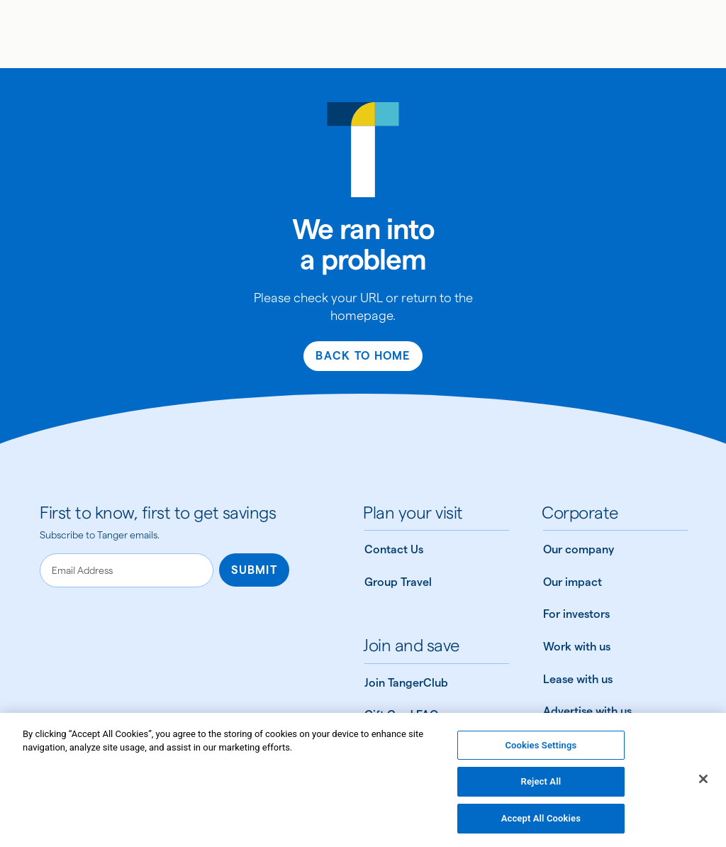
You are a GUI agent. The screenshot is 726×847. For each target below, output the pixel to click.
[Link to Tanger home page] (363, 34)
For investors (576, 614)
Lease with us (578, 679)
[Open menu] (31, 34)
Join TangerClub (406, 683)
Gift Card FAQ (401, 715)
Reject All (541, 786)
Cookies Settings (540, 749)
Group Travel (398, 582)
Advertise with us (587, 711)
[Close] (703, 783)
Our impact (572, 582)
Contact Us (393, 549)
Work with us (576, 647)
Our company (578, 549)
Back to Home (362, 356)
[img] (363, 36)
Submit (254, 570)
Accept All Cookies (541, 823)
